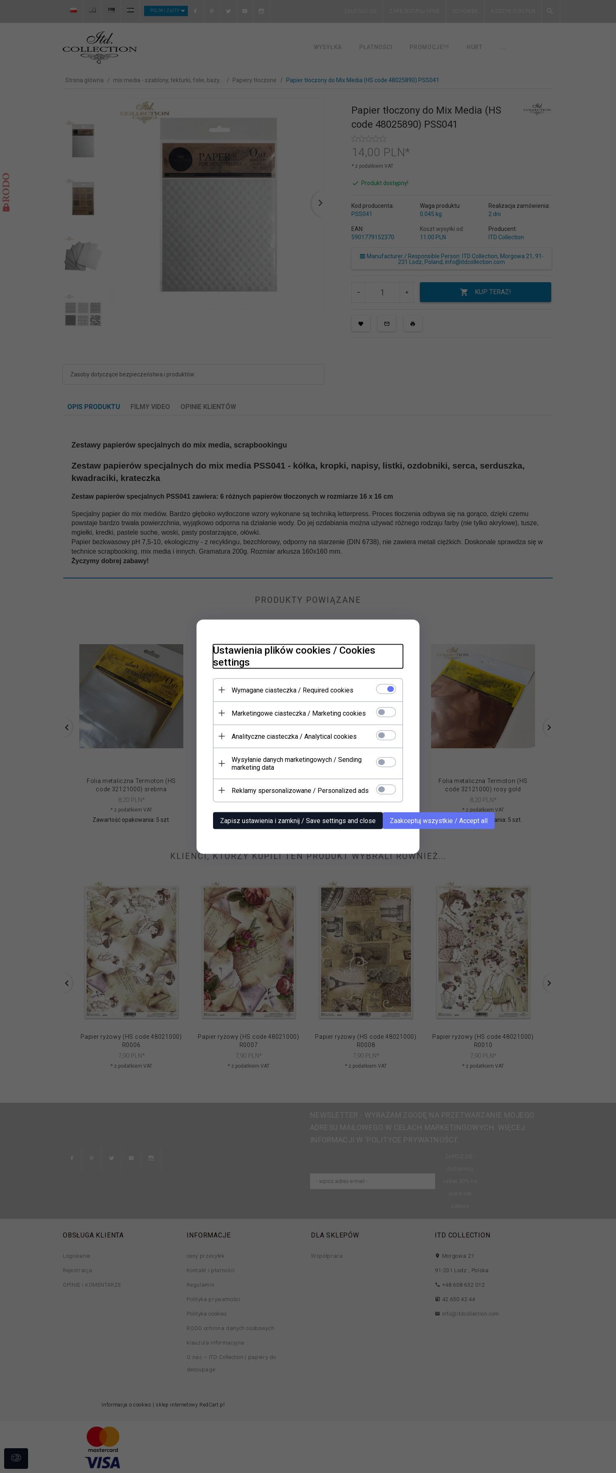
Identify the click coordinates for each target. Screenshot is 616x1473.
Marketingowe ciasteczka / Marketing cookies (299, 713)
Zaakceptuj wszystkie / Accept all (439, 820)
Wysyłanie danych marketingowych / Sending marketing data (297, 763)
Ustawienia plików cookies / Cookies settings (294, 656)
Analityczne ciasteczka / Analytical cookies (294, 736)
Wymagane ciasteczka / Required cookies (292, 690)
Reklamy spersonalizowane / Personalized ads (300, 790)
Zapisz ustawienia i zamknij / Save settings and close (298, 820)
